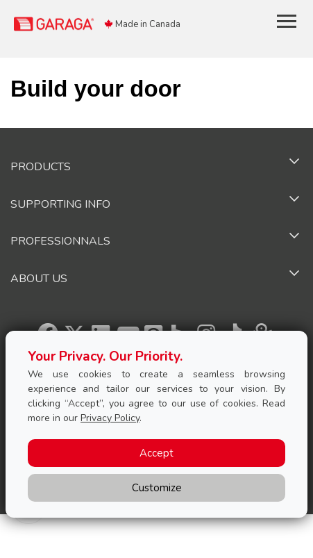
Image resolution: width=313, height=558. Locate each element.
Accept (156, 453)
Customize (157, 488)
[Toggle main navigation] (286, 20)
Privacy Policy (110, 418)
